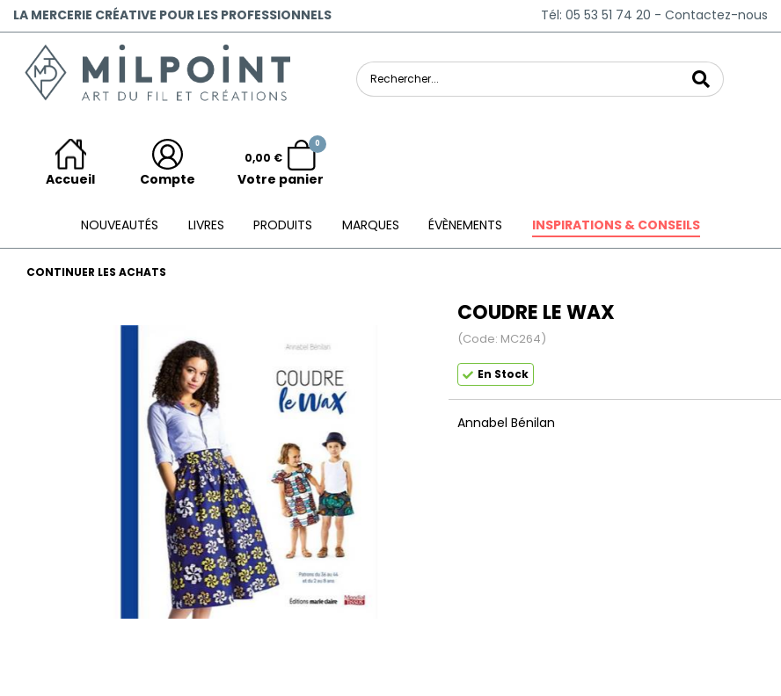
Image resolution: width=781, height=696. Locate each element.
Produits (282, 225)
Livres (206, 225)
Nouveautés (119, 225)
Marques (370, 225)
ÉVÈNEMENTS (465, 225)
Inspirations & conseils (616, 225)
